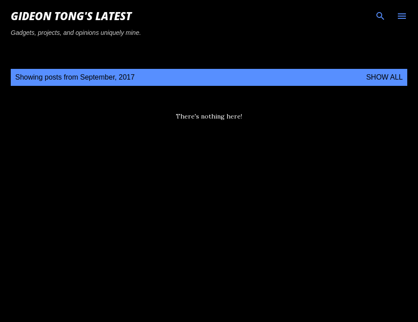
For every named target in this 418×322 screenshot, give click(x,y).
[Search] (380, 16)
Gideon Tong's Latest (71, 15)
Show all (384, 77)
